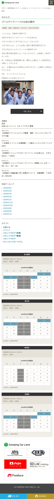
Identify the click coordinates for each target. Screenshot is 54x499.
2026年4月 (7, 191)
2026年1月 (7, 200)
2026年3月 (7, 194)
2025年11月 (8, 202)
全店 (10, 28)
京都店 (4, 28)
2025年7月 (7, 214)
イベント (24, 28)
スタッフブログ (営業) (12, 233)
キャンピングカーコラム (13, 242)
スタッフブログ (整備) (12, 236)
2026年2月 (7, 197)
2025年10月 (8, 205)
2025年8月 (7, 211)
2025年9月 (7, 208)
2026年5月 (7, 188)
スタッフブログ (33, 28)
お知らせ (16, 28)
